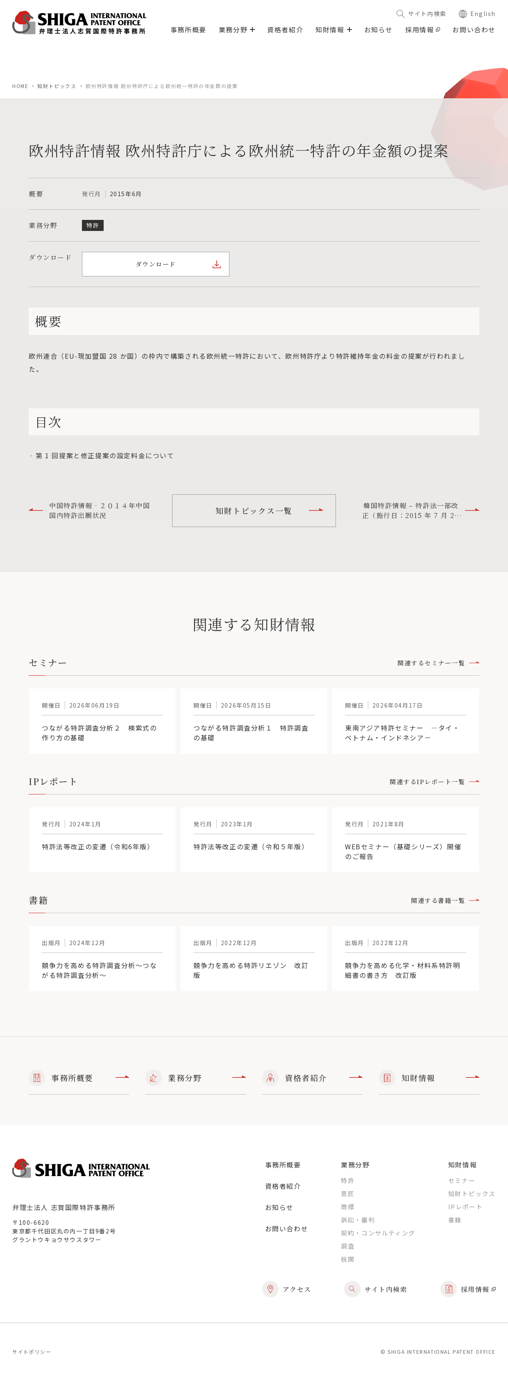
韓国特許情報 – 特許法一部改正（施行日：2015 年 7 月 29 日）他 (420, 510)
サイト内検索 (422, 13)
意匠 (347, 1193)
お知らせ (378, 29)
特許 (347, 1180)
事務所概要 (188, 29)
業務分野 (195, 1078)
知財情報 (429, 1078)
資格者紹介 (285, 29)
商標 (347, 1206)
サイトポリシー (31, 1351)
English (477, 13)
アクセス (286, 1289)
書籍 (455, 1219)
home (20, 85)
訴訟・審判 (358, 1219)
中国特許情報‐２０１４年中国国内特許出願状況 (89, 510)
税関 (347, 1259)
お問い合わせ (474, 29)
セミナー (461, 1180)
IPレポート (465, 1206)
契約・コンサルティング (378, 1232)
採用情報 (422, 29)
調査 (347, 1246)
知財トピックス (56, 85)
